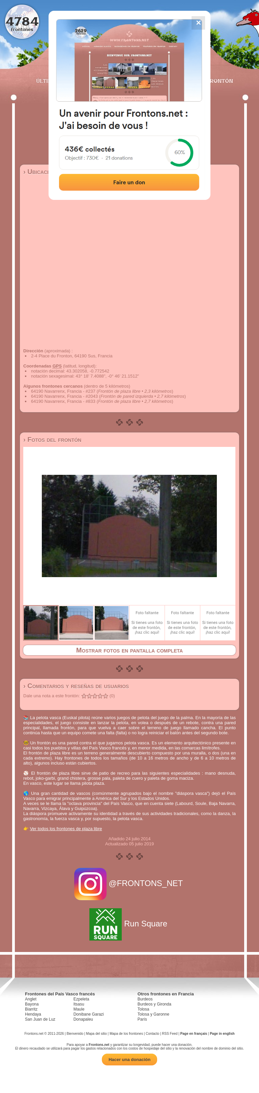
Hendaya (33, 1014)
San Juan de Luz (40, 1019)
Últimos (48, 80)
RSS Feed (169, 1033)
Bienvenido (74, 1033)
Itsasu (79, 1004)
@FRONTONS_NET (129, 883)
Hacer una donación (129, 1059)
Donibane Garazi (89, 1014)
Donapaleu (83, 1019)
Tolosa (143, 1009)
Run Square (129, 923)
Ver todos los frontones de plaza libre (66, 828)
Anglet (30, 999)
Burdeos (145, 999)
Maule (79, 1009)
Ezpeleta (81, 999)
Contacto (152, 1033)
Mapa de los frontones (126, 1033)
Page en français (193, 1033)
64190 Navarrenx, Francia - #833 (63, 401)
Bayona (32, 1004)
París (142, 1019)
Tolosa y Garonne (153, 1014)
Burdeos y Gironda (154, 1004)
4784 (22, 21)
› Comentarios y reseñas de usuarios (76, 686)
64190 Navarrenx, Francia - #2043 (64, 396)
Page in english (222, 1033)
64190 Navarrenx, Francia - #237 (63, 391)
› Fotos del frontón (52, 439)
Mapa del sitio (96, 1033)
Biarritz (31, 1009)
